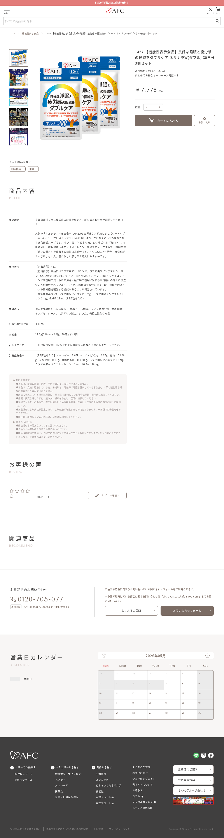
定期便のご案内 (188, 769)
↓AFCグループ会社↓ (192, 790)
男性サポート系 (105, 803)
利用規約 (98, 829)
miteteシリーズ (23, 774)
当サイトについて (142, 785)
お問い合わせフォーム (187, 611)
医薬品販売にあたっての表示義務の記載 (67, 829)
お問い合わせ (140, 773)
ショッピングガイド (144, 779)
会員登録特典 (186, 780)
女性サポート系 (105, 797)
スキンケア (61, 785)
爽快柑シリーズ (23, 780)
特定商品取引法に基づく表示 (25, 829)
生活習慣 (101, 774)
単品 (31, 169)
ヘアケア (60, 780)
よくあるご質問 (131, 611)
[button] (207, 656)
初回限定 (16, 169)
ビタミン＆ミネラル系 (109, 785)
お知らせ (137, 790)
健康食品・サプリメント (69, 774)
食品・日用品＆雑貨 (66, 797)
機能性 (99, 791)
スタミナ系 (102, 780)
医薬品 (59, 791)
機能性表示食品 (30, 33)
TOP (13, 33)
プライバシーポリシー (120, 829)
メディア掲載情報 (142, 808)
